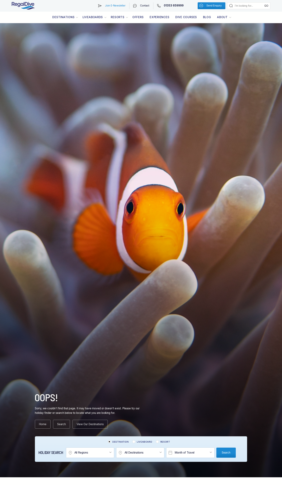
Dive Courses (186, 17)
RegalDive (23, 6)
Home (42, 424)
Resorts (117, 17)
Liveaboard (144, 441)
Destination (120, 441)
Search (61, 424)
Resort (165, 441)
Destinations (63, 17)
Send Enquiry (214, 5)
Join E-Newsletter (115, 5)
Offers (138, 17)
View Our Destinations (90, 424)
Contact (144, 5)
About (222, 17)
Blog (207, 17)
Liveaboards (93, 17)
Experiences (159, 17)
